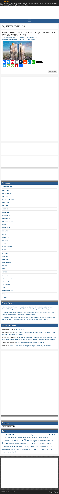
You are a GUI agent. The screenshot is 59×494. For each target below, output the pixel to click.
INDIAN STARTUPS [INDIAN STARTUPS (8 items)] (14, 444)
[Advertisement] (17, 109)
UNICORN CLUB (7, 291)
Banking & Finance (8, 199)
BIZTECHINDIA (6, 1)
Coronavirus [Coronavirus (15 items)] (21, 438)
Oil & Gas (5, 256)
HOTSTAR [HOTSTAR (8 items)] (43, 440)
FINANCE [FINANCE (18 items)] (19, 441)
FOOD (4, 224)
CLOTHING (5, 209)
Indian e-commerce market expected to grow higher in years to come (30, 346)
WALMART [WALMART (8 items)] (4, 452)
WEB (4, 294)
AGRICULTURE (7, 187)
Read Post (52, 71)
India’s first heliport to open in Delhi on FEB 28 (30, 342)
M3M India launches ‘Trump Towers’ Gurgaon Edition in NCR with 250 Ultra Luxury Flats (28, 33)
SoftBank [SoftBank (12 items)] (16, 449)
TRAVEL (5, 287)
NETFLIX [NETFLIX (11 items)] (8, 447)
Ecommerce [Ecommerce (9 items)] (52, 438)
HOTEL (4, 234)
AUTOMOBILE (6, 193)
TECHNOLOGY (7, 278)
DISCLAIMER (20, 329)
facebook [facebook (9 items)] (12, 440)
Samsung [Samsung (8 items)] (4, 449)
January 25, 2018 (32, 37)
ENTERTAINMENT (8, 221)
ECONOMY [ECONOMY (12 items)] (6, 441)
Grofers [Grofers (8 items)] (38, 440)
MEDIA (4, 250)
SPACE (4, 272)
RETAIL (4, 265)
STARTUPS (5, 275)
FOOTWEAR (6, 228)
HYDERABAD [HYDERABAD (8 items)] (49, 440)
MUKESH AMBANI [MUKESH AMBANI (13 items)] (38, 444)
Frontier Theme (53, 492)
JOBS (4, 243)
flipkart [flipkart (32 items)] (27, 440)
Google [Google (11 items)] (33, 441)
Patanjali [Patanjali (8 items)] (23, 447)
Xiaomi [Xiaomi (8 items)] (9, 452)
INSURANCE (6, 237)
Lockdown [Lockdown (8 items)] (28, 444)
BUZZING (14, 39)
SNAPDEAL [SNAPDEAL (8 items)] (10, 449)
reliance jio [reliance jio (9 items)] (49, 447)
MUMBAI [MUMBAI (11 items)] (48, 444)
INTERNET (5, 240)
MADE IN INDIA (7, 247)
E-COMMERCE (7, 215)
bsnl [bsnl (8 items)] (45, 435)
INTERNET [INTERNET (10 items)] (22, 444)
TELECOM (5, 281)
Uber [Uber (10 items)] (42, 449)
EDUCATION (6, 218)
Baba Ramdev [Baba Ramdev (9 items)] (40, 435)
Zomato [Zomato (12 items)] (14, 452)
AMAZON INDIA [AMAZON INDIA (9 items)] (18, 435)
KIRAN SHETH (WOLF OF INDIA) (14, 37)
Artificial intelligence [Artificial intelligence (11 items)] (29, 435)
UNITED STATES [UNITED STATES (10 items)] (49, 449)
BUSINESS (7, 39)
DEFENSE (5, 212)
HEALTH (5, 231)
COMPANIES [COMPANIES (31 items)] (9, 437)
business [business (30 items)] (51, 434)
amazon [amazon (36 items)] (9, 434)
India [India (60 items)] (5, 443)
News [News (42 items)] (15, 446)
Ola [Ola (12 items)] (20, 447)
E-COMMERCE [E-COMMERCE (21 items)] (41, 438)
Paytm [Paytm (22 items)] (29, 446)
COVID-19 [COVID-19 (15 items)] (30, 438)
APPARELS (5, 190)
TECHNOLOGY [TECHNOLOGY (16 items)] (34, 449)
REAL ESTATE (22, 39)
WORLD (4, 297)
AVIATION (5, 196)
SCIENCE (5, 269)
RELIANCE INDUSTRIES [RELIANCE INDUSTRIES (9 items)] (39, 447)
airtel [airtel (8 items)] (3, 435)
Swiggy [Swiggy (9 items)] (26, 449)
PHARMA (5, 259)
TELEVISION (6, 284)
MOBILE (4, 253)
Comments (33, 39)
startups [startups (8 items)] (22, 449)
